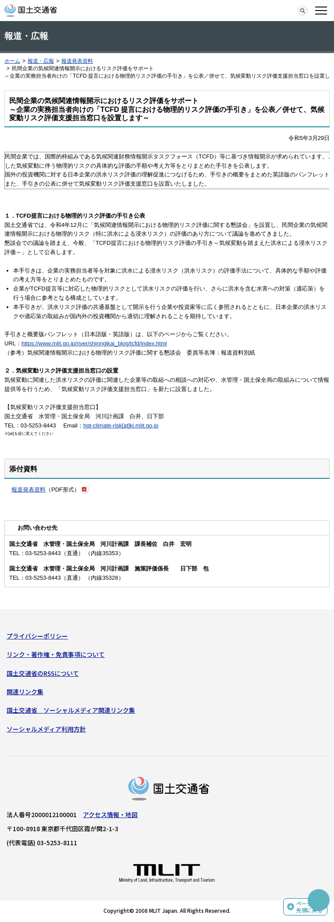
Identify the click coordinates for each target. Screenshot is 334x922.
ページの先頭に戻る (309, 907)
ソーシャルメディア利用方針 (46, 729)
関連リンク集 (25, 691)
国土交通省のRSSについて (43, 673)
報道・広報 (41, 61)
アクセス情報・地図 (110, 814)
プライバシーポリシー (37, 635)
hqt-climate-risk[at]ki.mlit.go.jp (120, 425)
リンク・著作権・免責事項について (56, 654)
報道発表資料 (77, 61)
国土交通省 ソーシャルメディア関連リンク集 (71, 710)
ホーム (12, 61)
